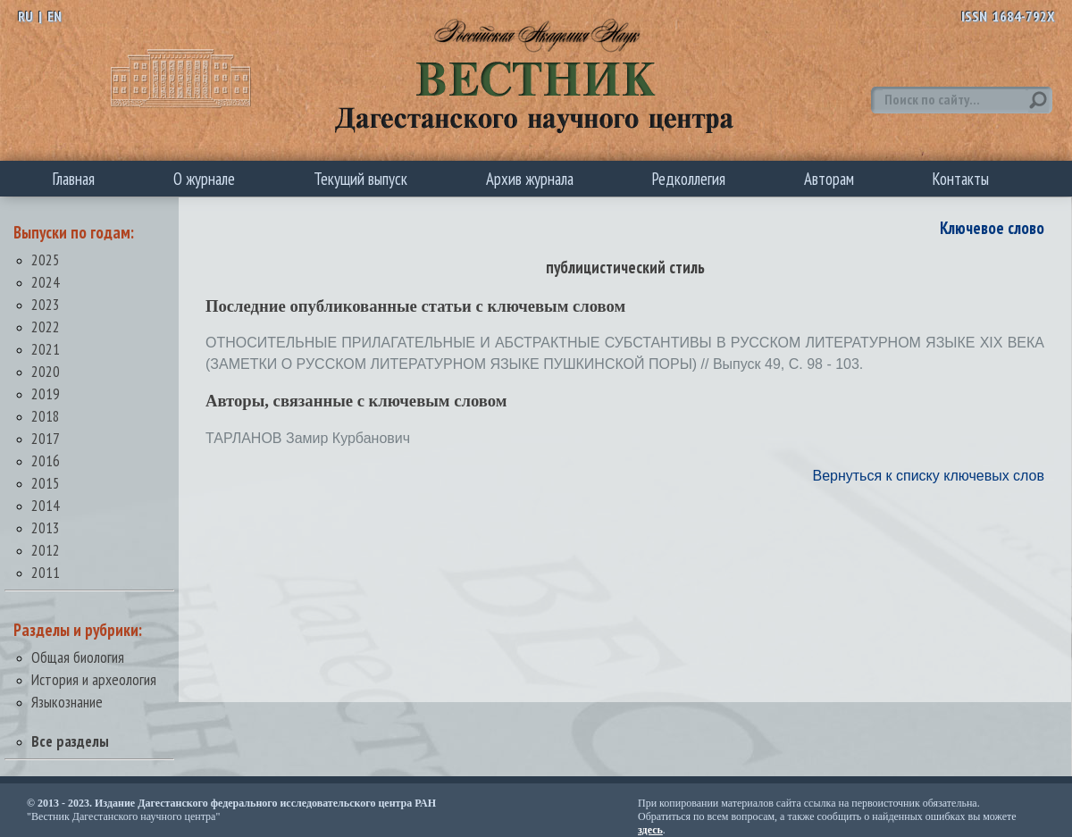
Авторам (829, 178)
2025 (45, 259)
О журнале (204, 178)
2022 (45, 326)
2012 (45, 550)
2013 (45, 527)
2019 (45, 393)
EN (54, 16)
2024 (45, 282)
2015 (45, 483)
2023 (45, 304)
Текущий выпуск (360, 178)
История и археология (93, 679)
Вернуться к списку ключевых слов (928, 475)
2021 (45, 349)
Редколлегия (688, 178)
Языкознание (67, 701)
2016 (45, 460)
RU (25, 16)
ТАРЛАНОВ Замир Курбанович (307, 438)
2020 (45, 371)
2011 (45, 572)
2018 (45, 416)
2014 (45, 505)
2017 (45, 438)
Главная (74, 178)
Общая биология (77, 657)
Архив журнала (530, 178)
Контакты (961, 178)
